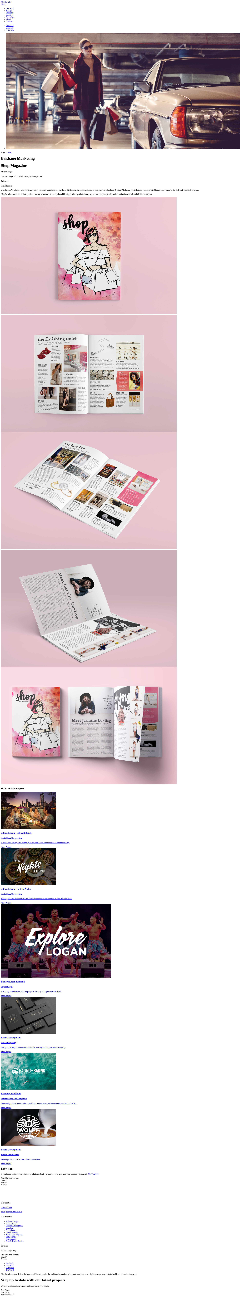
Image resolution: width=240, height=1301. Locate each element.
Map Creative (6, 2)
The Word (10, 1270)
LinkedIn (9, 28)
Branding (9, 13)
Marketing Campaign (14, 1234)
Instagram (10, 30)
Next (10, 152)
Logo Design (11, 1223)
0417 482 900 (93, 1174)
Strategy (9, 11)
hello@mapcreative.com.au (11, 1212)
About (8, 19)
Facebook (9, 26)
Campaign (10, 17)
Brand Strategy (12, 1232)
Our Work (10, 8)
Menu (3, 4)
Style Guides (11, 1230)
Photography (11, 1239)
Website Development (14, 1226)
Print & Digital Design (15, 1241)
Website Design (12, 1221)
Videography (11, 1237)
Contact (9, 21)
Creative (9, 15)
